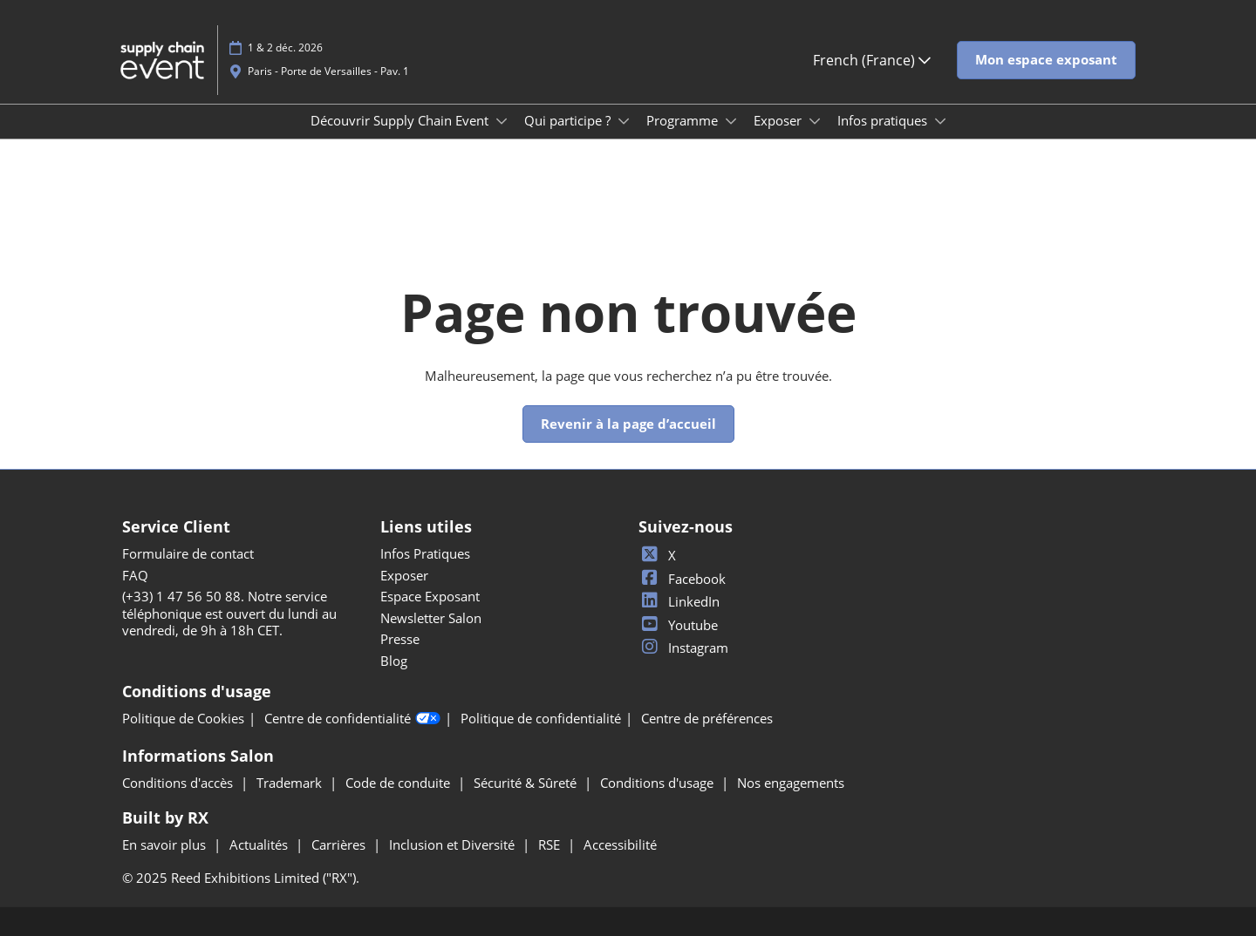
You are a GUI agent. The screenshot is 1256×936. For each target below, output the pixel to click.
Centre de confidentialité (352, 719)
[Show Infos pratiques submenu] (940, 121)
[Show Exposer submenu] (814, 121)
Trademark (290, 782)
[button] (1046, 60)
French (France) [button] (872, 60)
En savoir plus (165, 844)
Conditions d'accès (179, 782)
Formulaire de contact (188, 553)
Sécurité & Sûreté (527, 782)
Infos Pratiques (425, 553)
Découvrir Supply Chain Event (401, 120)
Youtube (678, 625)
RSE (550, 844)
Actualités (260, 844)
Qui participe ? (569, 120)
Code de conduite (399, 782)
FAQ (135, 575)
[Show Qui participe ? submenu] (623, 121)
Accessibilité (620, 844)
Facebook (682, 578)
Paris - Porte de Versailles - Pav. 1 (328, 71)
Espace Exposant (430, 596)
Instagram (683, 647)
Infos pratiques (884, 120)
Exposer (779, 120)
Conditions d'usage (658, 782)
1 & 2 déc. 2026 (285, 47)
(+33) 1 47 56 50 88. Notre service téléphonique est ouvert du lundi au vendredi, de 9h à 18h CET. (229, 613)
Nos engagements (790, 782)
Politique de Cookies (183, 718)
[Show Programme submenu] (731, 121)
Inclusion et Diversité (453, 844)
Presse (400, 639)
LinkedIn (679, 601)
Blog (393, 660)
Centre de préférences (707, 718)
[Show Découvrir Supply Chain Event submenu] (501, 121)
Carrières (340, 844)
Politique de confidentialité (541, 718)
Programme (683, 120)
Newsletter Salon (430, 618)
